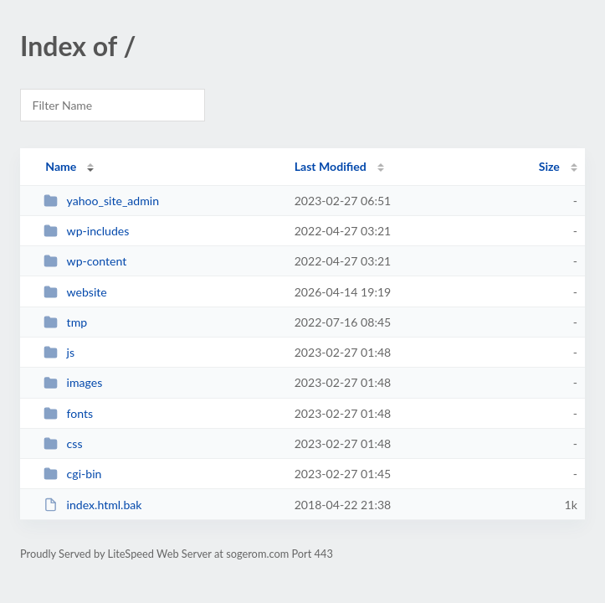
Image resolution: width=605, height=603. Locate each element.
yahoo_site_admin (101, 200)
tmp (65, 322)
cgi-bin (72, 473)
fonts (68, 413)
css (63, 443)
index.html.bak (92, 504)
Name (60, 166)
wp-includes (86, 231)
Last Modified (331, 166)
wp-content (85, 261)
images (73, 382)
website (75, 292)
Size (549, 166)
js (59, 352)
